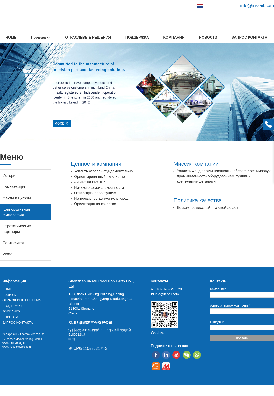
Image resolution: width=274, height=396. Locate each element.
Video (7, 254)
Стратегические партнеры (17, 229)
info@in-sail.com (257, 5)
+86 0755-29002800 (171, 289)
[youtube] (176, 355)
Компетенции (14, 187)
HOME (10, 37)
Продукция (41, 37)
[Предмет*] (242, 327)
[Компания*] (242, 295)
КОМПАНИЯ (173, 37)
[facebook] (156, 355)
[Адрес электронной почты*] (242, 311)
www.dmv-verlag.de (14, 343)
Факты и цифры (17, 198)
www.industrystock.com (16, 346)
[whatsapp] (197, 355)
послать (242, 338)
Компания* (218, 289)
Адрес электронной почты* (230, 305)
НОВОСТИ (208, 37)
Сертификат (13, 243)
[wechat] (187, 355)
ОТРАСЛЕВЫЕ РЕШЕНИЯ (88, 37)
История (10, 176)
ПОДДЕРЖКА (137, 37)
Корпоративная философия (16, 212)
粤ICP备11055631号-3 (87, 348)
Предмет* (217, 322)
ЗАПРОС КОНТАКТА (249, 37)
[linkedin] (166, 355)
